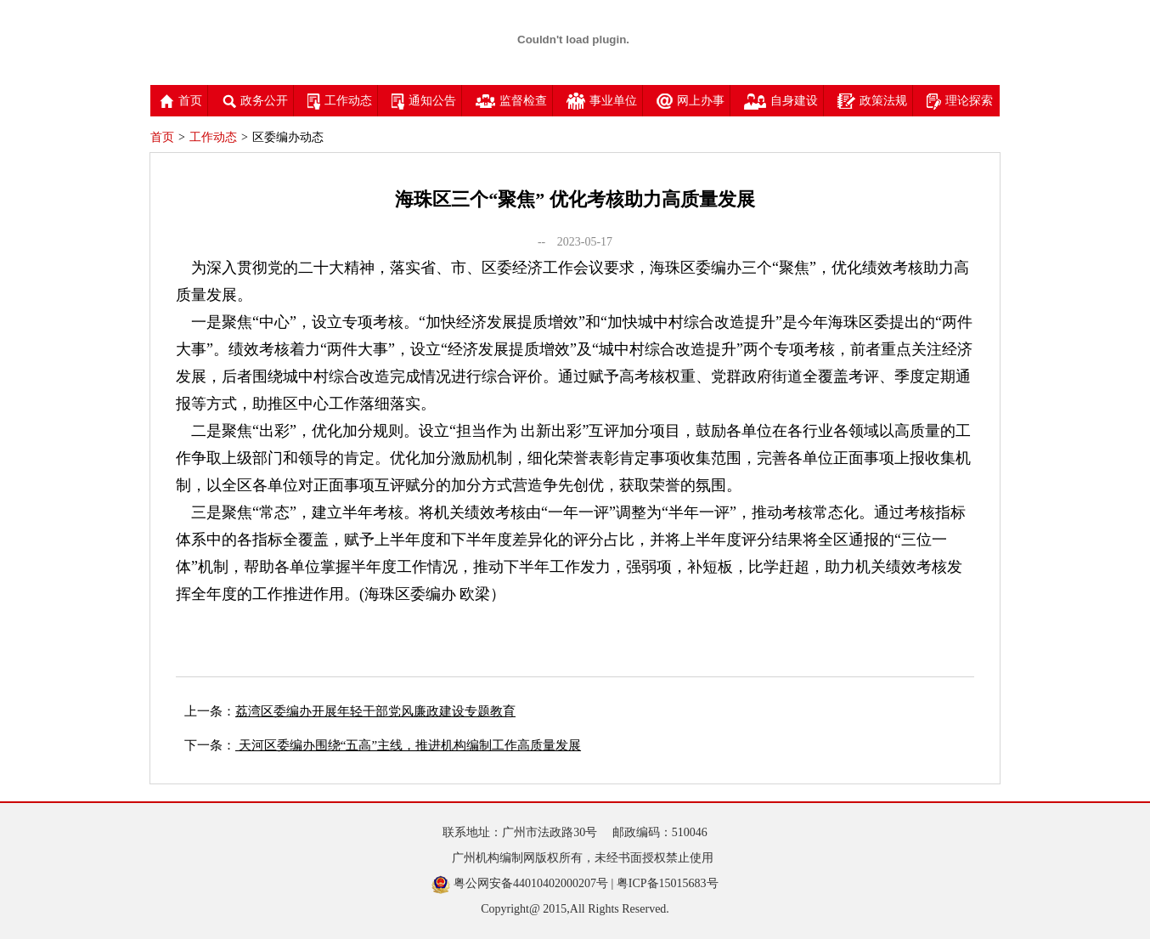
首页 (181, 100)
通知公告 (424, 100)
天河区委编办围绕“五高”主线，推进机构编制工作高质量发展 (408, 745)
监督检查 (511, 100)
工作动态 (339, 100)
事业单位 (602, 100)
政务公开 (255, 100)
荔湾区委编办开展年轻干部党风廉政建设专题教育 (375, 711)
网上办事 (690, 100)
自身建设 (781, 100)
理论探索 (960, 100)
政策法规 (872, 100)
